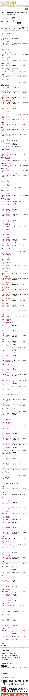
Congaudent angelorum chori (8, 580)
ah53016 (24, 329)
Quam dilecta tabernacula (8, 84)
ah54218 (24, 393)
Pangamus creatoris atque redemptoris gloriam (8, 420)
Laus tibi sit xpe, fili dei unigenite (7, 540)
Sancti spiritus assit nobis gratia (8, 483)
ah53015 (24, 310)
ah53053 (24, 233)
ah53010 (24, 322)
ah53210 (24, 532)
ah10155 (24, 599)
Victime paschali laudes (8, 458)
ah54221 (24, 265)
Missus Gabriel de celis (8, 407)
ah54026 (24, 284)
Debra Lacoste (4, 653)
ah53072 (24, 54)
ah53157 (24, 360)
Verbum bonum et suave (8, 394)
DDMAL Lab (3, 657)
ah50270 (24, 30)
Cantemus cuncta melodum (8, 228)
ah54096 (24, 335)
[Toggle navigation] (26, 2)
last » (8, 643)
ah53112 (24, 636)
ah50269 (24, 170)
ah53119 (24, 48)
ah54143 (24, 175)
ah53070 (24, 482)
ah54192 (24, 405)
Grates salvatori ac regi (7, 433)
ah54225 (24, 87)
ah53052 (24, 432)
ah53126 (24, 294)
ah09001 (24, 513)
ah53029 (24, 368)
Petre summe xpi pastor (7, 534)
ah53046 (24, 418)
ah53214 (24, 37)
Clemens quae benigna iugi (8, 261)
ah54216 (24, 129)
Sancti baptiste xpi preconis (8, 527)
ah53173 (24, 572)
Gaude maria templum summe (8, 94)
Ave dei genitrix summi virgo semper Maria (8, 254)
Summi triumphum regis (7, 477)
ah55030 (24, 82)
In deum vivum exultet (8, 302)
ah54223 (24, 469)
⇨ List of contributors (5, 659)
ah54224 (24, 160)
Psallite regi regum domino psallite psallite (7, 594)
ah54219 (24, 146)
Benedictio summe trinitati (8, 216)
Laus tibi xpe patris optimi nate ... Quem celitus (8, 363)
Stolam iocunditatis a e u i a (8, 291)
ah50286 (24, 76)
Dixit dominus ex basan (7, 172)
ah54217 (24, 124)
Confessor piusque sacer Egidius (8, 600)
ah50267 (24, 273)
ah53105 (24, 251)
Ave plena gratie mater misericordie (8, 471)
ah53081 (24, 507)
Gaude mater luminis (8, 89)
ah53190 (24, 43)
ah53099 (24, 380)
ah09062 (24, 245)
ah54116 (24, 180)
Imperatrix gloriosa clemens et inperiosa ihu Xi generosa (8, 268)
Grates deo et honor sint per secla (8, 559)
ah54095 (24, 219)
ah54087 (24, 201)
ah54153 (24, 494)
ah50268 (24, 278)
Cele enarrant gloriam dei (7, 275)
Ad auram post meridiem (8, 286)
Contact (3, 676)
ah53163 (24, 526)
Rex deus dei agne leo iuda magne (8, 104)
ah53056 (24, 444)
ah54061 (24, 289)
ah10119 (24, 154)
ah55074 (24, 71)
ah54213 (24, 92)
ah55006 (24, 208)
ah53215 (24, 341)
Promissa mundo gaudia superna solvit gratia (8, 221)
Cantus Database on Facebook (7, 677)
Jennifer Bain (4, 655)
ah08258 (24, 305)
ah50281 (24, 165)
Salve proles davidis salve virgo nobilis (8, 162)
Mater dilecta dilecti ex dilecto (8, 167)
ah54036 (24, 60)
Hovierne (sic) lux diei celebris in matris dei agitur (7, 149)
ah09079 (24, 134)
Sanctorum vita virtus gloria (7, 62)
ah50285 (24, 300)
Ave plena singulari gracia (8, 121)
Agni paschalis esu (8, 427)
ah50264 (24, 114)
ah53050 (24, 425)
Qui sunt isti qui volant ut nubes (8, 203)
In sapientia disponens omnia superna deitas (7, 182)
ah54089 (24, 563)
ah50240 (24, 102)
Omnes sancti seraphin (8, 638)
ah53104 (24, 578)
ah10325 (24, 538)
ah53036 (24, 411)
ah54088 (24, 187)
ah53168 (24, 347)
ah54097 (24, 239)
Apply (19, 23)
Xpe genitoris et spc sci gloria (8, 625)
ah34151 (24, 139)
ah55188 (24, 354)
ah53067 (24, 475)
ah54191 (24, 399)
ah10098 (24, 463)
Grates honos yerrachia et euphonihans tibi (8, 109)
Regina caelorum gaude (8, 465)
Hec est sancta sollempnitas (8, 446)
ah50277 (24, 195)
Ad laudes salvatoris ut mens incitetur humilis (8, 190)
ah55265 (24, 65)
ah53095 (24, 605)
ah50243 (24, 214)
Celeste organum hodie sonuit (8, 99)
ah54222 (24, 119)
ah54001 (24, 97)
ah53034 (24, 226)
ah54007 (24, 457)
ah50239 (24, 107)
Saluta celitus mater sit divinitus (8, 247)
